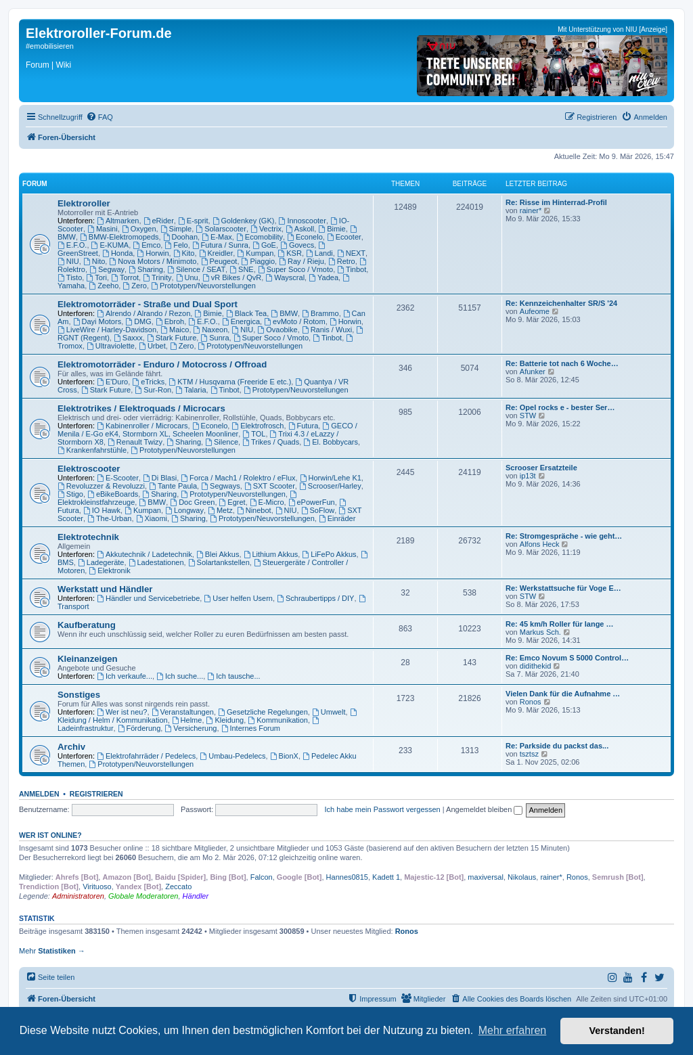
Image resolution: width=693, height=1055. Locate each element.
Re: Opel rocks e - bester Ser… (560, 407)
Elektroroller (84, 203)
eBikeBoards (112, 494)
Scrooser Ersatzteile (541, 468)
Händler (196, 896)
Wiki (63, 65)
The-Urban (109, 518)
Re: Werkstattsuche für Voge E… (563, 588)
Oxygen (139, 229)
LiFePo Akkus (329, 554)
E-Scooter (118, 478)
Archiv (71, 747)
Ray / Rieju (301, 261)
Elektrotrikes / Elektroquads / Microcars (141, 408)
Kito (184, 253)
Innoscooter (302, 221)
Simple (176, 229)
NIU (68, 261)
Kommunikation (278, 720)
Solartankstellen (219, 562)
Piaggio (258, 261)
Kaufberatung (87, 625)
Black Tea (246, 313)
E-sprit (193, 221)
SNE (241, 269)
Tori (96, 277)
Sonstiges (79, 695)
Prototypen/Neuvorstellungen (203, 286)
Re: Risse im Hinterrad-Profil (556, 202)
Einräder (337, 518)
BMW (284, 313)
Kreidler (216, 253)
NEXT (351, 253)
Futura (303, 426)
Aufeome (535, 311)
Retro (341, 261)
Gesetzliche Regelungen (263, 712)
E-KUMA (110, 245)
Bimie (331, 229)
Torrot (125, 277)
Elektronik (109, 570)
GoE (264, 245)
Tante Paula (173, 486)
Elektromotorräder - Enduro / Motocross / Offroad (162, 364)
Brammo (320, 313)
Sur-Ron (153, 390)
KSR (289, 253)
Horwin (153, 253)
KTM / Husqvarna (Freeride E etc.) (230, 382)
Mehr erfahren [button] (512, 1030)
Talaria (190, 390)
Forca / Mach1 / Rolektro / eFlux (238, 478)
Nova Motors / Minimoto (152, 261)
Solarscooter (221, 229)
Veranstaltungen (183, 712)
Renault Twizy (135, 442)
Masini (102, 229)
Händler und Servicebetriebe (148, 598)
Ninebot (254, 510)
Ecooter (344, 237)
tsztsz (529, 754)
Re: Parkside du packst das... (557, 746)
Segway (107, 269)
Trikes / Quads (270, 442)
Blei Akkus (218, 554)
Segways (220, 486)
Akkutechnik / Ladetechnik (144, 554)
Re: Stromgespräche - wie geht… (564, 536)
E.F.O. (72, 245)
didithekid (535, 666)
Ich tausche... (233, 676)
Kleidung (225, 720)
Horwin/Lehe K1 (330, 478)
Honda (117, 253)
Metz (220, 510)
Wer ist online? (50, 835)
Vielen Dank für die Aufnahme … (563, 694)
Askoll (300, 229)
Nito (94, 261)
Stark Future (171, 338)
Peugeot (219, 261)
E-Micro (267, 502)
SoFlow (318, 510)
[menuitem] (99, 117)
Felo (175, 245)
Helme (187, 720)
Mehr (52, 951)
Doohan (180, 237)
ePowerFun (311, 502)
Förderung (139, 728)
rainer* (530, 210)
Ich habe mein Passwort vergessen (383, 809)
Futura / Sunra (220, 245)
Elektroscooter (89, 469)
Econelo (305, 237)
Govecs (297, 245)
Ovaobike (277, 330)
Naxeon (211, 330)
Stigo (70, 494)
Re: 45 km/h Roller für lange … (560, 624)
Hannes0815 (347, 877)
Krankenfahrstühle (92, 450)
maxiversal (486, 877)
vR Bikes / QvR (231, 277)
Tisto (70, 277)
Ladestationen (156, 562)
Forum (37, 65)
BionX (284, 756)
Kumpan (255, 253)
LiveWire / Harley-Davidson (107, 330)
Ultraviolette (111, 346)
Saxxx (128, 338)
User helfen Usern (238, 598)
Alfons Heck (540, 544)
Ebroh (170, 321)
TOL (253, 434)
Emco (146, 245)
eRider (158, 221)
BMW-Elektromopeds (119, 237)
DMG (138, 321)
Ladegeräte (101, 562)
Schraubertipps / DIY (315, 598)
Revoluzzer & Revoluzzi (101, 486)
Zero (134, 286)
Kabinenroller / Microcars (142, 426)
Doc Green (192, 502)
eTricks (148, 382)
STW (528, 415)
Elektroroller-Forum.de (99, 33)
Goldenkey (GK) (244, 221)
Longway (184, 510)
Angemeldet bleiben (484, 809)
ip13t (528, 476)
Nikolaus (522, 877)
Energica (241, 321)
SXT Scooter (269, 486)
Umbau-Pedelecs (232, 756)
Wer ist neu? (122, 712)
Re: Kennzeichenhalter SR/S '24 (561, 303)
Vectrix (266, 229)
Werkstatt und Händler (105, 589)
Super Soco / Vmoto (295, 269)
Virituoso (97, 886)
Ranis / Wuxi (327, 330)
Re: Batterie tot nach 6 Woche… (562, 363)
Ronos (530, 702)
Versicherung (190, 728)
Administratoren (78, 896)
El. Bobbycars (330, 442)
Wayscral (285, 277)
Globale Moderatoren (143, 896)
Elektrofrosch (257, 426)
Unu (187, 277)
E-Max (217, 237)
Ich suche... (179, 676)
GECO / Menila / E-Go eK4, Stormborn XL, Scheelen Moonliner (207, 430)
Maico (174, 330)
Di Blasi (160, 478)
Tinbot (351, 269)
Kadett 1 (386, 877)
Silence (221, 442)
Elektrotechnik (88, 537)
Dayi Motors (97, 321)
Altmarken (118, 221)
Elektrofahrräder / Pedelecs (146, 756)
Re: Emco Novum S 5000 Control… (567, 658)
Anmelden (39, 794)
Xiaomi (151, 518)
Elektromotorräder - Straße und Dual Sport (148, 304)
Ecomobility (259, 237)
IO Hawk (101, 510)
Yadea (323, 277)
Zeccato (178, 886)
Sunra (214, 338)
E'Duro (112, 382)
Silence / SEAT (196, 269)
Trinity (157, 277)
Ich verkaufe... (124, 676)
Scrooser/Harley (330, 486)
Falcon (261, 877)
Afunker (532, 371)
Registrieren (96, 794)
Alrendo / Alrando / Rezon (143, 313)
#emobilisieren (50, 46)
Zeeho (103, 286)
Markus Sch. (540, 632)
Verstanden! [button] (617, 1030)
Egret (232, 502)
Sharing (146, 269)
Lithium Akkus (271, 554)
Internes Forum (250, 728)
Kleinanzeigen (88, 659)
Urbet (152, 346)
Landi (319, 253)
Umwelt (329, 712)
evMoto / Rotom (294, 321)
